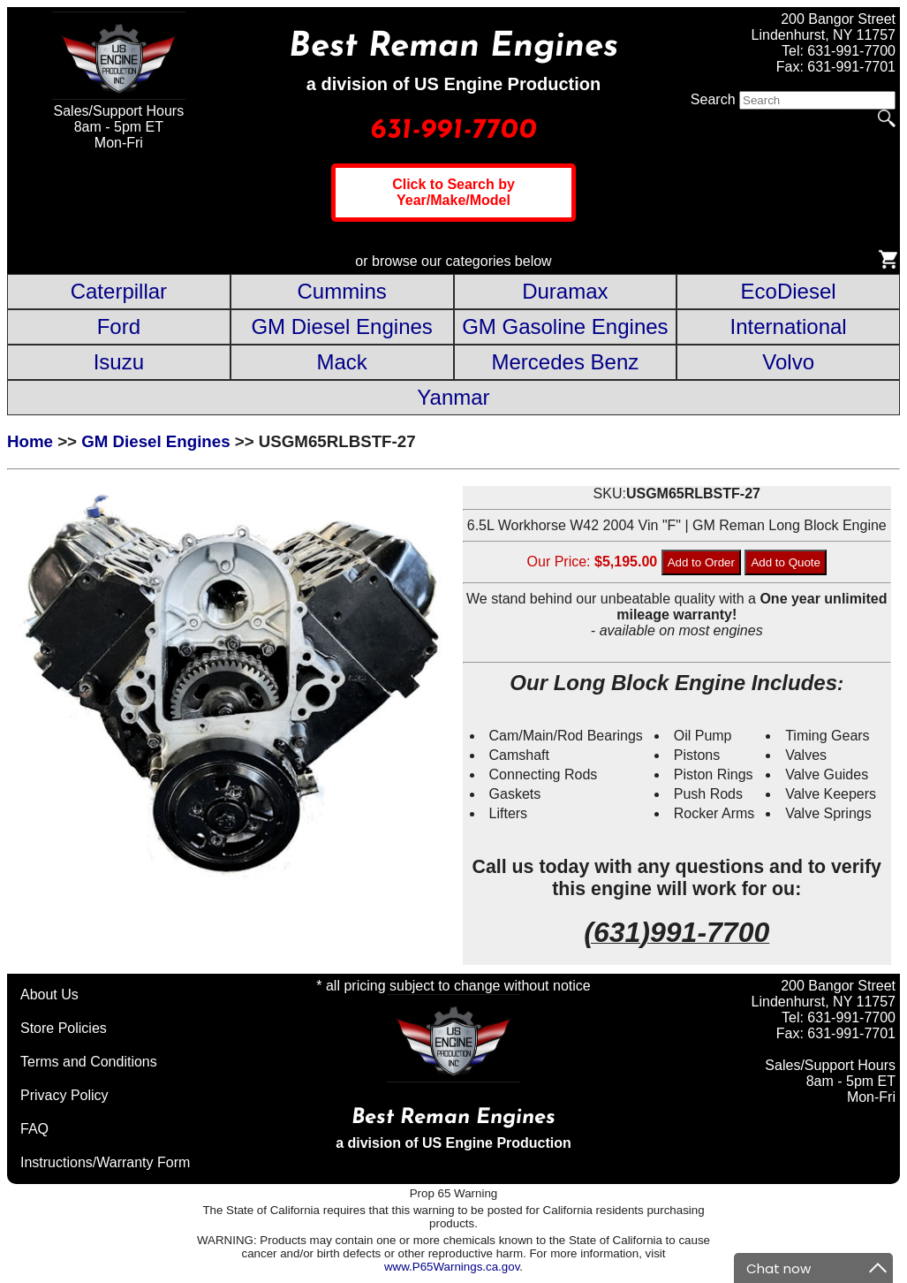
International (788, 326)
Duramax (565, 291)
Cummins (341, 291)
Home (30, 441)
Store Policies (63, 1028)
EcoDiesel (788, 291)
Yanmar (453, 397)
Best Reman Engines (453, 47)
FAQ (34, 1128)
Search (713, 99)
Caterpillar (119, 291)
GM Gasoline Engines (565, 326)
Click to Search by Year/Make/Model (453, 192)
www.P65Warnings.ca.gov (451, 1266)
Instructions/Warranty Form (105, 1162)
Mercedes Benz (565, 362)
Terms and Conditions (88, 1061)
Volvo (788, 362)
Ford (118, 326)
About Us (49, 994)
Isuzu (119, 362)
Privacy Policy (64, 1095)
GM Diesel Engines (341, 326)
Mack (341, 362)
